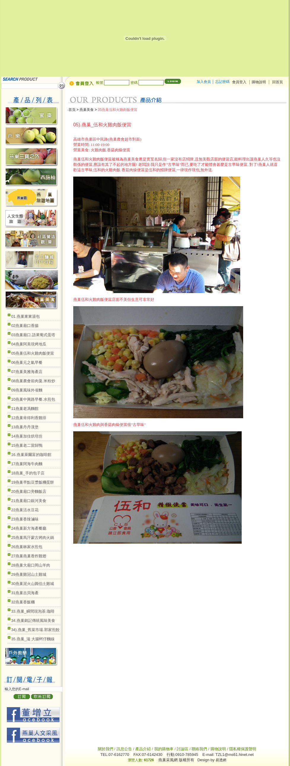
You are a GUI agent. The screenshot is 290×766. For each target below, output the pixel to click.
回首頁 (277, 82)
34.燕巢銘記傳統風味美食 (33, 620)
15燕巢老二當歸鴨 (26, 445)
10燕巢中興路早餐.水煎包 (33, 399)
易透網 (221, 760)
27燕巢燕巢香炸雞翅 (28, 556)
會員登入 (239, 82)
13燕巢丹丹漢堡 (25, 427)
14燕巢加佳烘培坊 (26, 436)
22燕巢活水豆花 (25, 510)
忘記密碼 (222, 82)
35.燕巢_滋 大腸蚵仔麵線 (33, 639)
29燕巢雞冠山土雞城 (28, 574)
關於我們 (106, 749)
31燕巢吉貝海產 (25, 593)
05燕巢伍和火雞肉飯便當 (32, 353)
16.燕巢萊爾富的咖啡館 (31, 454)
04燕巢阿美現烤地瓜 (28, 344)
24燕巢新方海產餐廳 (28, 528)
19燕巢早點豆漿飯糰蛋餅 (32, 482)
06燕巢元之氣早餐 (26, 362)
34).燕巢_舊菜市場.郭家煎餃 (35, 629)
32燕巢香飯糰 (23, 602)
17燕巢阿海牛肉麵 (26, 464)
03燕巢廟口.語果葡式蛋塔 (33, 335)
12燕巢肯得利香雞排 (28, 418)
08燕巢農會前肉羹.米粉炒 (33, 381)
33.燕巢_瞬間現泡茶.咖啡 (33, 611)
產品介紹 (143, 749)
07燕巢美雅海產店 (26, 371)
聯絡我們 (199, 749)
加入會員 (204, 82)
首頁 (72, 110)
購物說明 (259, 82)
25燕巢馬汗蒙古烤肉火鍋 (32, 537)
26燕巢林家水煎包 (26, 547)
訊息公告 (124, 749)
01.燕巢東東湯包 (25, 316)
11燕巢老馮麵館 (25, 408)
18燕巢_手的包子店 (28, 473)
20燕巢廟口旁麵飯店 (28, 491)
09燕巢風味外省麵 (26, 390)
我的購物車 (163, 749)
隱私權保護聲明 (242, 749)
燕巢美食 (86, 110)
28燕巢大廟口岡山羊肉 (30, 565)
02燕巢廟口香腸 (25, 325)
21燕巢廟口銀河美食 (28, 500)
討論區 (182, 749)
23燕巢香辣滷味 (25, 519)
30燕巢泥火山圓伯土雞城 (32, 583)
